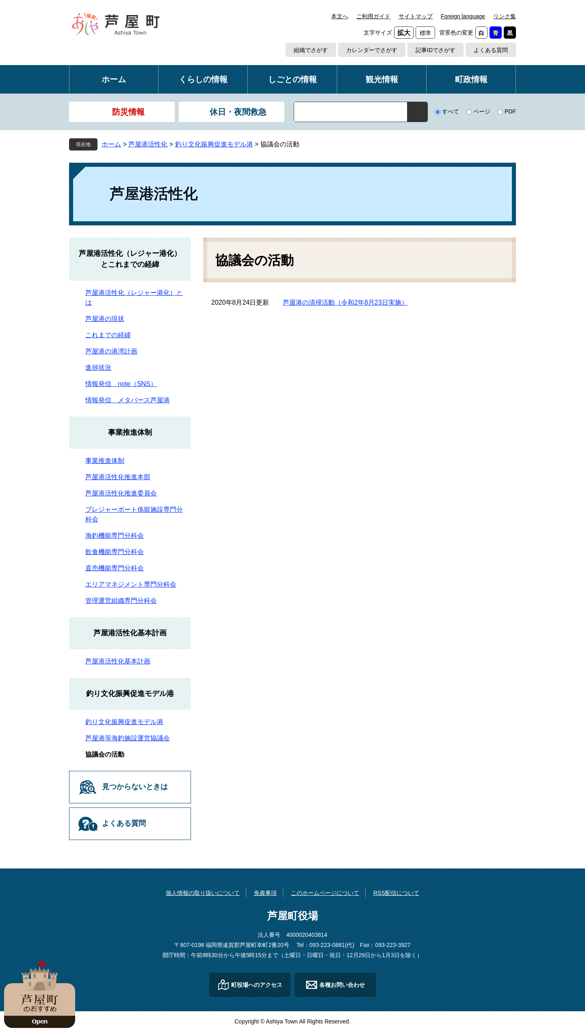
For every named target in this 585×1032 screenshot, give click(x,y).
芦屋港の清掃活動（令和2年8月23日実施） (345, 302)
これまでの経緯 (108, 335)
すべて (450, 111)
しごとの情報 (292, 79)
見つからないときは (135, 787)
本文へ (339, 16)
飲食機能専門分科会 (114, 551)
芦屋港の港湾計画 (111, 351)
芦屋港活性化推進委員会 (121, 493)
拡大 (403, 32)
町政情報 (471, 79)
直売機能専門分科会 (114, 568)
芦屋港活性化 (147, 144)
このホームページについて (325, 893)
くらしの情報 (203, 79)
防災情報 (128, 111)
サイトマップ (416, 16)
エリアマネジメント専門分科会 (130, 584)
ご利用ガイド (373, 16)
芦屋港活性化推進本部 (117, 476)
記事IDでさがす (435, 50)
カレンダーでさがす (371, 50)
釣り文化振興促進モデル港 (214, 144)
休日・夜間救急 (238, 111)
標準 (425, 33)
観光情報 (382, 79)
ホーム (114, 79)
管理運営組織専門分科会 (121, 600)
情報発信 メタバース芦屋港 (127, 400)
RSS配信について (396, 893)
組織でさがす (311, 50)
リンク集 (504, 16)
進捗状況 (98, 367)
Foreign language (463, 16)
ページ (481, 111)
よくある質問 (491, 50)
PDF (510, 111)
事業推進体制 (130, 432)
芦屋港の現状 (104, 318)
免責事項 (265, 893)
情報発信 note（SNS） (121, 383)
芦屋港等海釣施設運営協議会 (127, 738)
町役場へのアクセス (256, 985)
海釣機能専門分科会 (114, 535)
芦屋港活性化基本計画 (130, 633)
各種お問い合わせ (342, 985)
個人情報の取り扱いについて (203, 893)
